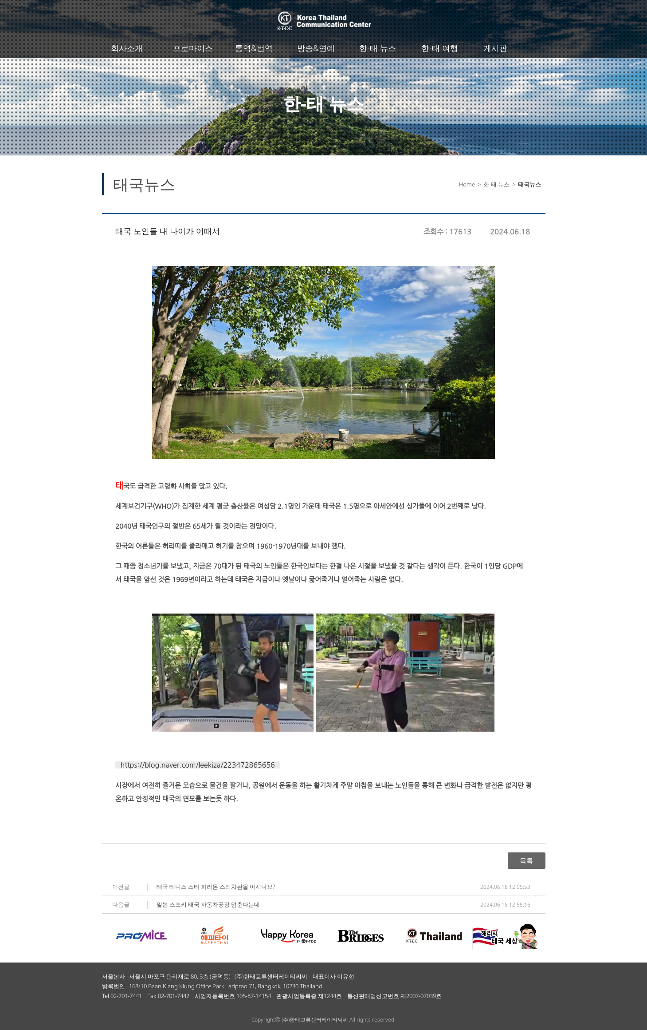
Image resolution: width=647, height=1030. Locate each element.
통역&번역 (254, 48)
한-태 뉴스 (377, 48)
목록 (526, 860)
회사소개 (127, 48)
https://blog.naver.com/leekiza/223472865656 (198, 765)
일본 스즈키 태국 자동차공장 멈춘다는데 (208, 904)
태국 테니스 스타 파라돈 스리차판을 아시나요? (216, 887)
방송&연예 (316, 48)
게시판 (495, 48)
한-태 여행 (439, 48)
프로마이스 (193, 48)
